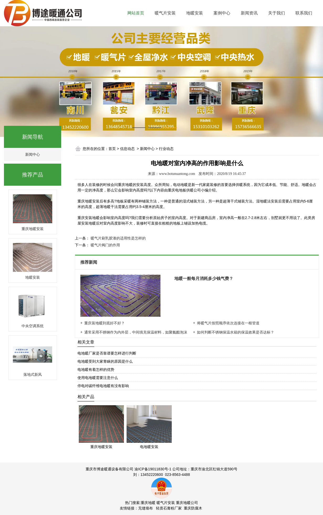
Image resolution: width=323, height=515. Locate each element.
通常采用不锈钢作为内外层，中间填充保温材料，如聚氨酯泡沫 (135, 332)
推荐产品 (32, 175)
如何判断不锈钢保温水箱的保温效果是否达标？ (235, 332)
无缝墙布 (145, 508)
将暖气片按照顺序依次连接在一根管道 (228, 323)
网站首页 (135, 13)
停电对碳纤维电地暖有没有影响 (103, 386)
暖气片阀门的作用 (105, 245)
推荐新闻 (89, 262)
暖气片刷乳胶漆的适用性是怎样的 (118, 238)
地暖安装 (194, 13)
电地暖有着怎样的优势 (95, 369)
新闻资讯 (249, 13)
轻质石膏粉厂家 (169, 508)
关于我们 (276, 13)
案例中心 (221, 13)
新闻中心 (32, 154)
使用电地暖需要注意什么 (97, 378)
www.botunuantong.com (177, 174)
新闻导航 (32, 137)
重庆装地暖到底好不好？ (104, 323)
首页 (112, 149)
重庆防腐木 (193, 508)
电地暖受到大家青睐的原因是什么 (105, 361)
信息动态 (127, 149)
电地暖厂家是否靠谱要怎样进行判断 (106, 353)
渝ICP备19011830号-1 (152, 469)
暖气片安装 (165, 13)
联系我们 (303, 13)
